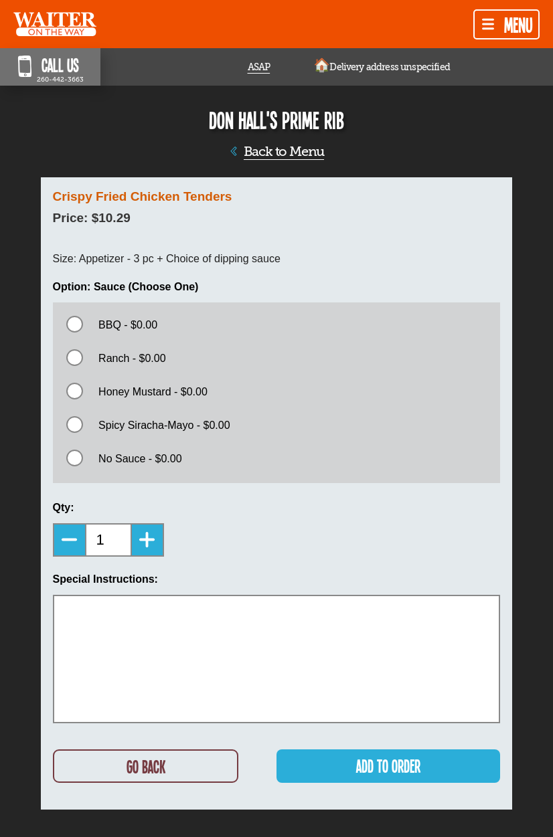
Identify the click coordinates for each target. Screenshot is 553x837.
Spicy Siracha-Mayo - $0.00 (164, 425)
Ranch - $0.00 (132, 358)
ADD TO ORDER (388, 765)
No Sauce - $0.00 (140, 458)
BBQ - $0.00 (127, 325)
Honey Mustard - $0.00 (153, 391)
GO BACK (146, 766)
